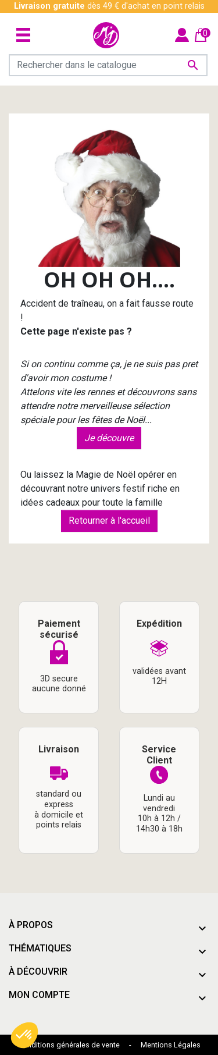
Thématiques (40, 948)
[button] (24, 1035)
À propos (31, 924)
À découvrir (38, 971)
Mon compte (39, 994)
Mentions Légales (171, 1044)
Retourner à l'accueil (109, 520)
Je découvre (109, 437)
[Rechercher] (108, 65)
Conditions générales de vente (69, 1044)
